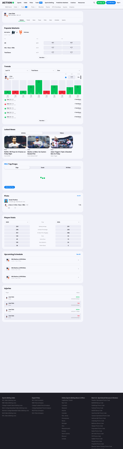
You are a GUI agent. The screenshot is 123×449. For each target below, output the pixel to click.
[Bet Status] (6, 205)
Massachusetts (66, 428)
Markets (22, 20)
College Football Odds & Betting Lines (12, 405)
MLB (5, 149)
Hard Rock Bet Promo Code (99, 413)
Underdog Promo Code (98, 421)
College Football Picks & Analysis (41, 405)
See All (78, 195)
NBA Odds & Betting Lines (9, 403)
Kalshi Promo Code (97, 431)
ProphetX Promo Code (98, 444)
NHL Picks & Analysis (37, 413)
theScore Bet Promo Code (99, 418)
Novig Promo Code (97, 441)
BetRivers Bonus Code (98, 423)
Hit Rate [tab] (68, 167)
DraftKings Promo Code (98, 405)
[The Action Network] (8, 2)
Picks (45, 20)
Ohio (63, 426)
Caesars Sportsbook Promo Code (101, 415)
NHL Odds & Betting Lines (9, 415)
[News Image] (15, 142)
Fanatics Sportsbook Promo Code (101, 400)
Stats (50, 20)
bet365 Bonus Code (97, 410)
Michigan (64, 423)
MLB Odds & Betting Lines (9, 413)
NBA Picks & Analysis (37, 403)
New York (64, 403)
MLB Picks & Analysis (38, 410)
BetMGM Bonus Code (97, 403)
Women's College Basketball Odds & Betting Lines (15, 410)
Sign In (118, 2)
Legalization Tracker (67, 400)
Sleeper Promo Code (97, 426)
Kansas (64, 431)
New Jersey (65, 415)
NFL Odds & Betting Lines (9, 400)
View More (42, 57)
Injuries (63, 20)
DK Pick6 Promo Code (98, 433)
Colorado (64, 413)
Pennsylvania (65, 418)
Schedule (57, 20)
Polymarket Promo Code (98, 428)
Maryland (64, 408)
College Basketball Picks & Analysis (41, 408)
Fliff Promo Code (96, 436)
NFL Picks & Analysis (37, 400)
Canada (64, 438)
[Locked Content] (65, 77)
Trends (28, 20)
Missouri (64, 436)
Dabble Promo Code (97, 438)
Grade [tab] (42, 167)
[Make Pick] (9, 208)
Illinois (63, 421)
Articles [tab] (23, 133)
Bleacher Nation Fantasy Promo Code (102, 446)
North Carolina (66, 433)
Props (39, 20)
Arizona (64, 410)
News (34, 20)
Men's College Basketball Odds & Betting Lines (14, 408)
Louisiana (64, 405)
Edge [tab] (17, 167)
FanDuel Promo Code (97, 408)
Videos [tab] (62, 133)
